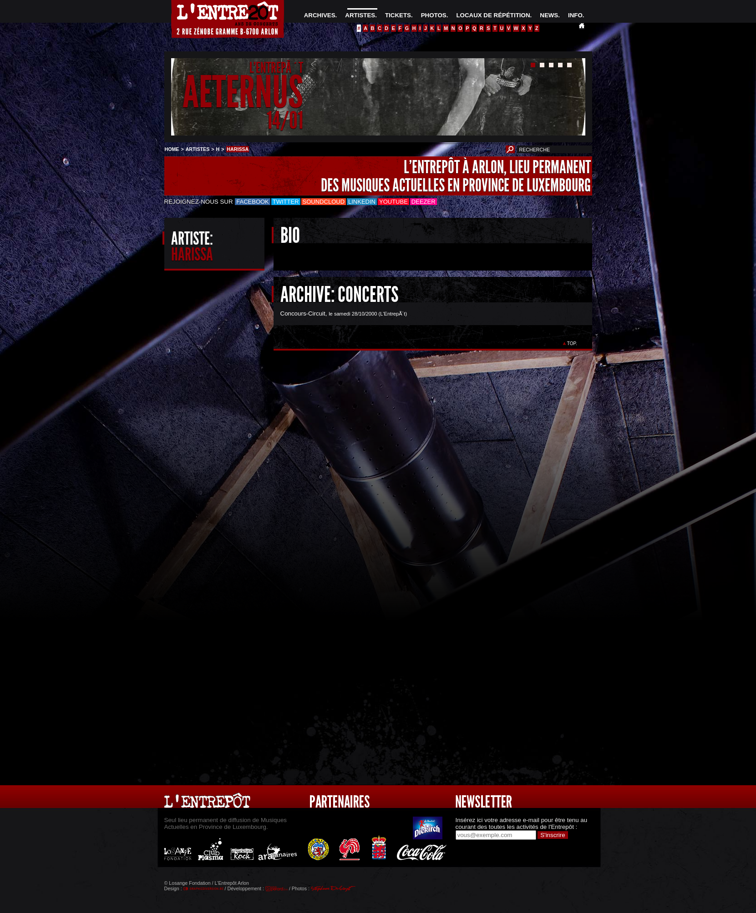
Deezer (423, 201)
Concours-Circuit (302, 313)
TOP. (572, 343)
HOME (172, 149)
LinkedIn (361, 201)
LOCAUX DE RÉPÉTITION (493, 15)
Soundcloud (324, 201)
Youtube (393, 201)
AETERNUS (243, 92)
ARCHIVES (319, 15)
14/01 (285, 120)
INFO (575, 15)
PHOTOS (433, 15)
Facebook (252, 201)
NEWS (549, 15)
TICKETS (398, 15)
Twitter (286, 201)
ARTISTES (360, 15)
